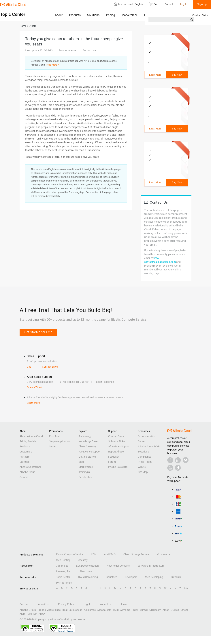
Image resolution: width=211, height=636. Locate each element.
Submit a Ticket (117, 441)
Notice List (105, 604)
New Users (86, 571)
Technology (85, 436)
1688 (116, 609)
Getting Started (87, 456)
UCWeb (175, 609)
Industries (111, 577)
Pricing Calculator (118, 466)
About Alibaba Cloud (31, 436)
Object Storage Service (136, 554)
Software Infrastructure (150, 565)
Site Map (143, 472)
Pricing (110, 15)
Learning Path (64, 571)
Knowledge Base (88, 441)
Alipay (42, 613)
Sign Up (202, 4)
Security (83, 560)
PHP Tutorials (64, 582)
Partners (24, 456)
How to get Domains (118, 565)
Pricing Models (28, 441)
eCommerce (163, 554)
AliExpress (90, 609)
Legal (87, 604)
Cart (154, 4)
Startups (24, 461)
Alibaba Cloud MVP (149, 446)
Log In (183, 4)
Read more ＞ (53, 64)
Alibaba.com (104, 609)
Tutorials (176, 577)
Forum (112, 461)
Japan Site (62, 565)
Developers (131, 577)
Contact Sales (200, 15)
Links (124, 604)
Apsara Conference (30, 466)
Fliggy (135, 609)
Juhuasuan (75, 609)
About (59, 15)
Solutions (93, 15)
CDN (93, 554)
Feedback (113, 456)
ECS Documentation (87, 565)
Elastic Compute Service (69, 554)
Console (169, 4)
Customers (26, 451)
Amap (166, 609)
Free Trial (54, 436)
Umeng (184, 609)
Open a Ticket (34, 387)
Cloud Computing (88, 577)
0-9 (186, 588)
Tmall (65, 609)
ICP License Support (90, 451)
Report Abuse (116, 451)
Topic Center (63, 577)
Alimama (125, 609)
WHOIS (142, 466)
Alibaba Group (28, 609)
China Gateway (87, 446)
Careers (24, 604)
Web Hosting (63, 560)
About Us (43, 604)
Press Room (145, 461)
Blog (81, 461)
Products (75, 15)
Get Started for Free (38, 332)
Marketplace (129, 15)
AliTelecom (155, 609)
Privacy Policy (66, 604)
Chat (29, 366)
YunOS (144, 609)
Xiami (23, 613)
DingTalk (32, 613)
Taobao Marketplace (49, 609)
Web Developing (154, 577)
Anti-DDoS (110, 554)
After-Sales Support (119, 446)
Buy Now (177, 74)
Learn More (155, 74)
